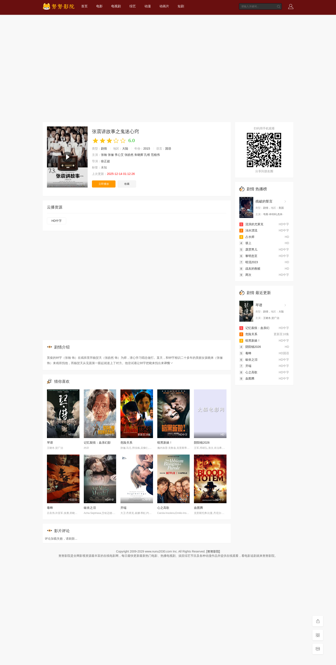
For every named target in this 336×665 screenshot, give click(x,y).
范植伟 (155, 154)
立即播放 (104, 183)
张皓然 (129, 154)
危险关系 (126, 442)
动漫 (147, 6)
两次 (245, 274)
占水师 (246, 237)
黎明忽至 (248, 256)
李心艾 (119, 154)
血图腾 (198, 507)
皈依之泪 (90, 507)
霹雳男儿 (248, 249)
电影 (99, 6)
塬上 (245, 243)
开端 (123, 507)
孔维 (147, 154)
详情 (168, 363)
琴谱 (50, 442)
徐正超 (105, 161)
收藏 (126, 183)
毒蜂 (50, 507)
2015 (146, 148)
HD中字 (56, 220)
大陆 (125, 148)
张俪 (111, 154)
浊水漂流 (248, 230)
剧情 (104, 148)
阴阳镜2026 (202, 442)
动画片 (164, 6)
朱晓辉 (138, 154)
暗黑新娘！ (164, 442)
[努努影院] (213, 551)
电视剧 (116, 6)
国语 (168, 148)
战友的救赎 (249, 268)
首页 (84, 6)
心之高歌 (163, 507)
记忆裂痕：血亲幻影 (97, 442)
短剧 (181, 6)
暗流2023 (248, 262)
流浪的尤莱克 (251, 224)
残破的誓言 (264, 201)
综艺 (132, 6)
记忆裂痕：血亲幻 (254, 328)
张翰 (104, 154)
